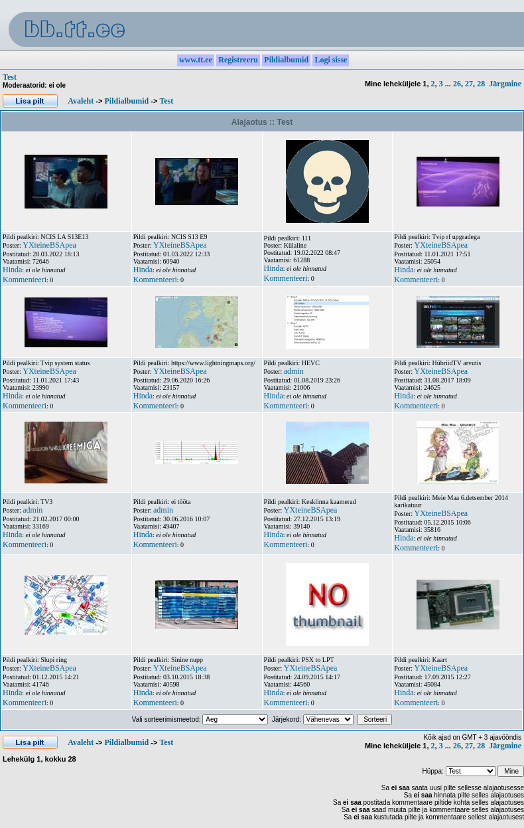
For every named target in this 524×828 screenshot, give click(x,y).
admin (294, 371)
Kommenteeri (24, 279)
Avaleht (81, 101)
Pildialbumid (126, 101)
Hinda (12, 269)
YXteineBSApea (49, 245)
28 (481, 83)
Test (10, 77)
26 (457, 83)
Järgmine (505, 83)
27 (469, 83)
